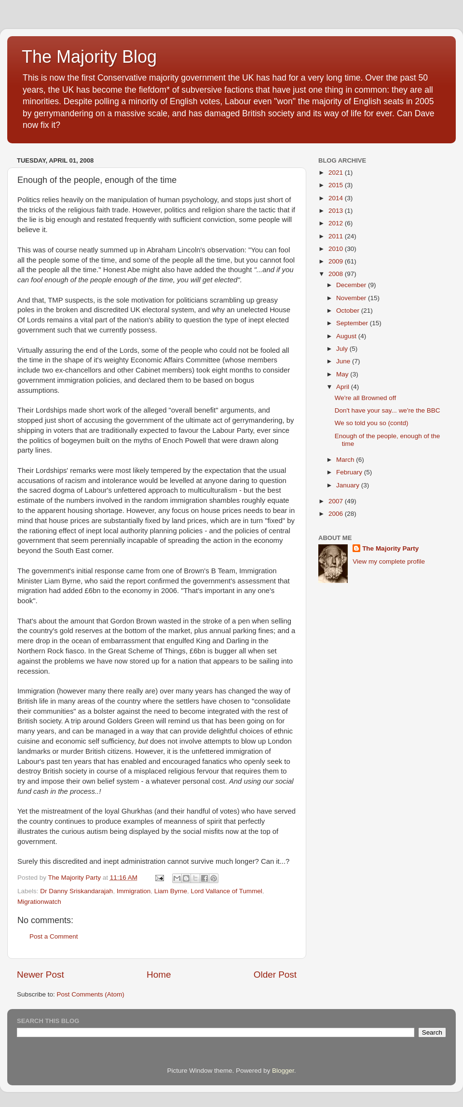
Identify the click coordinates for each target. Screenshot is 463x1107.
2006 (336, 513)
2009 (336, 261)
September (353, 323)
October (348, 310)
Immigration (134, 891)
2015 (336, 185)
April (343, 386)
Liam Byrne (170, 891)
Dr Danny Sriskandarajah (76, 891)
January (348, 485)
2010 (336, 248)
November (352, 298)
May (343, 374)
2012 (336, 223)
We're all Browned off (365, 397)
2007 (336, 501)
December (352, 285)
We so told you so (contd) (372, 423)
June (344, 361)
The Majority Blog (89, 57)
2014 (336, 198)
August (347, 336)
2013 (336, 210)
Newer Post (40, 974)
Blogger (283, 1070)
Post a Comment (53, 936)
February (350, 472)
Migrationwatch (39, 901)
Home (159, 974)
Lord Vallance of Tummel (226, 891)
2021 (336, 172)
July (343, 348)
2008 (336, 273)
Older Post (275, 974)
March (346, 459)
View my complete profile (389, 561)
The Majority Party (390, 548)
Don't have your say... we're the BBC (387, 410)
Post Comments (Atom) (90, 994)
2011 (336, 236)
